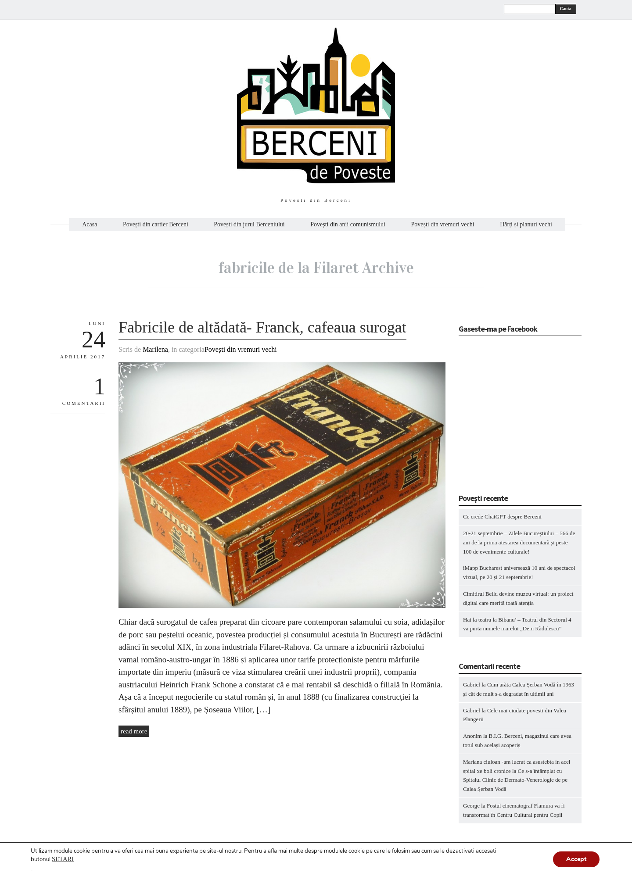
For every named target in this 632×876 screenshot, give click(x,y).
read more (134, 731)
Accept (576, 859)
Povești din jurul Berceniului (249, 225)
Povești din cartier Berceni (155, 225)
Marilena (155, 349)
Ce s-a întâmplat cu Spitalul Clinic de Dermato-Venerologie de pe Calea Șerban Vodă (515, 780)
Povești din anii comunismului (347, 225)
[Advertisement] (513, 417)
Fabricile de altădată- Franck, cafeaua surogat (262, 327)
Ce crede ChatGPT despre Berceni (502, 516)
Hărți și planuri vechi (526, 225)
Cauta (565, 8)
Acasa (89, 225)
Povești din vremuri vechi (442, 225)
